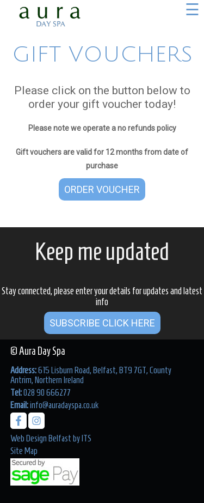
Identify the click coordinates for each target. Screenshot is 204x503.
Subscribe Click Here (102, 323)
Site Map (24, 451)
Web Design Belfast (40, 438)
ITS (86, 438)
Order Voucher (102, 189)
